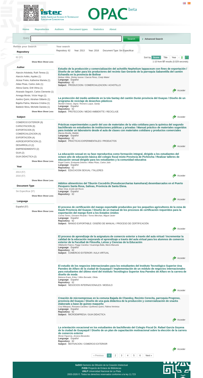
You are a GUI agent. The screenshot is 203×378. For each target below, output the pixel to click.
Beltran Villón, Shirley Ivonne (71, 77)
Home (26, 29)
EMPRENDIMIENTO (27, 149)
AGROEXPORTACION (28, 141)
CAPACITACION (25, 126)
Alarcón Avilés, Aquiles (28, 76)
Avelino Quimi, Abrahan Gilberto (33, 99)
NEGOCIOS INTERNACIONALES (84, 285)
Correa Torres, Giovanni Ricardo (72, 215)
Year (174, 57)
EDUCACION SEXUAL (79, 170)
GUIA (20, 153)
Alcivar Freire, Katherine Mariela (33, 80)
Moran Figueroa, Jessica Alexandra (74, 336)
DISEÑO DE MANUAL (104, 223)
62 (73, 82)
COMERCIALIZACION (28, 134)
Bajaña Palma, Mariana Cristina (33, 103)
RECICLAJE (112, 111)
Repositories (42, 29)
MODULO (108, 285)
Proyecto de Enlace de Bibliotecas (101, 368)
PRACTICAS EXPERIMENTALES (84, 141)
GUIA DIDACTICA (26, 156)
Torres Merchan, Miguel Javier (102, 215)
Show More (37, 62)
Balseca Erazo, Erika (67, 277)
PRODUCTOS (109, 141)
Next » (149, 355)
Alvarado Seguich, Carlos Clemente (35, 91)
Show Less (48, 62)
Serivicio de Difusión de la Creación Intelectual (101, 365)
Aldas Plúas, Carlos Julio (29, 84)
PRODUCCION (75, 85)
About (112, 29)
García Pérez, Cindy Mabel (97, 77)
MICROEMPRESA (77, 314)
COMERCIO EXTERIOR (29, 122)
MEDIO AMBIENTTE (95, 111)
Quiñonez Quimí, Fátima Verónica (104, 306)
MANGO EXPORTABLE (79, 223)
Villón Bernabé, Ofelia (88, 277)
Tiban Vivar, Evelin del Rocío (71, 189)
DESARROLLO (25, 145)
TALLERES (97, 170)
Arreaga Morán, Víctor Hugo (31, 95)
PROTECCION (75, 111)
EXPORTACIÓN (25, 137)
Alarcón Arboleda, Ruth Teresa (32, 72)
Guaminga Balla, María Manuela (104, 245)
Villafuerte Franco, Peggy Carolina (73, 245)
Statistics (98, 29)
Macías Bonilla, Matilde (68, 133)
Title (165, 57)
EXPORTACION (25, 130)
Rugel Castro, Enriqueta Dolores (72, 162)
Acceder (181, 90)
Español (22, 206)
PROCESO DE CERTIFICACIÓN (133, 223)
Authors (59, 29)
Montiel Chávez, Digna (68, 104)
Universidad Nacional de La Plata (101, 371)
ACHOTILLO (114, 85)
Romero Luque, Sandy (90, 104)
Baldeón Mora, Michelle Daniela (33, 107)
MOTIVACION (75, 344)
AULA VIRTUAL (101, 253)
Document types (78, 29)
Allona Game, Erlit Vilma (29, 88)
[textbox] (76, 39)
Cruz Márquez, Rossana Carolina (73, 306)
